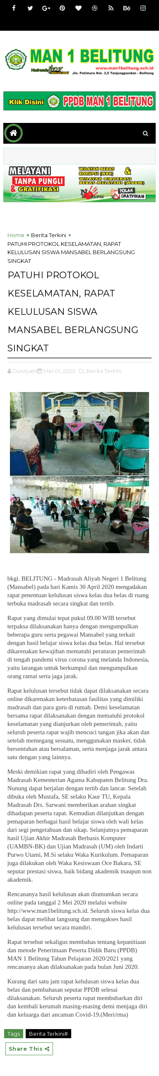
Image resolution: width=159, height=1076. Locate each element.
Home (15, 235)
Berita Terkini (48, 235)
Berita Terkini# (48, 1033)
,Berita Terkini (103, 371)
